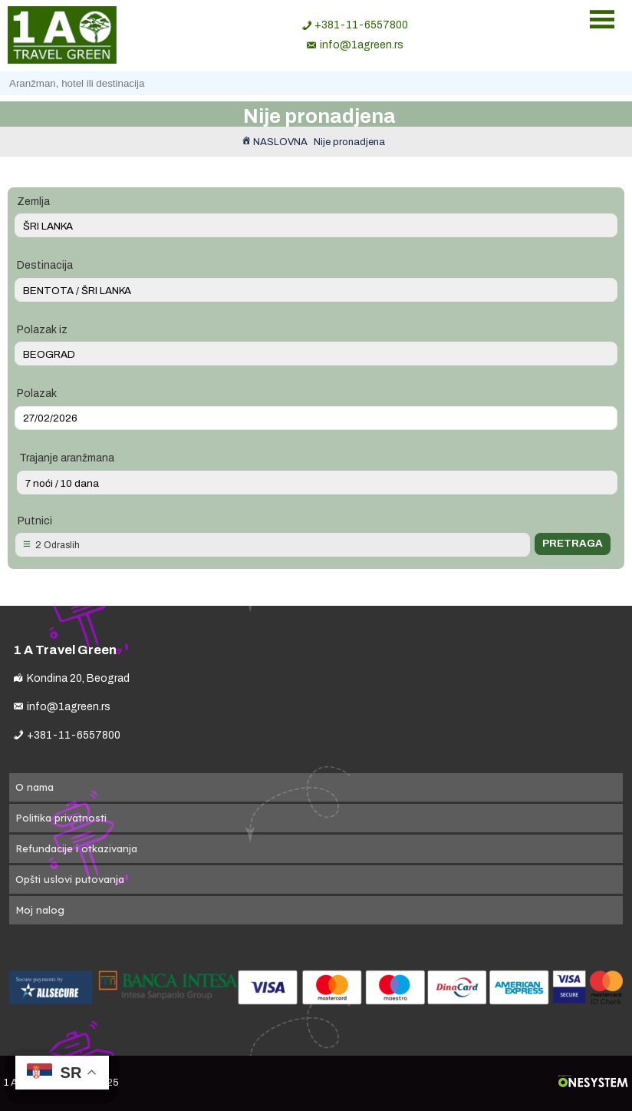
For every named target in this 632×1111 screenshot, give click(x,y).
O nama (34, 787)
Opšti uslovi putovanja (69, 879)
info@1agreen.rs (361, 45)
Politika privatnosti (61, 818)
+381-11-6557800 (361, 25)
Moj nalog (39, 910)
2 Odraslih (57, 545)
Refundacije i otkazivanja (76, 848)
